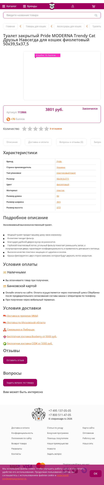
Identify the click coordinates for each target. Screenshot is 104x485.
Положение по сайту (21, 438)
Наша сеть (88, 443)
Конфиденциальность (22, 433)
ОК (95, 473)
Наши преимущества (57, 443)
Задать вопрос (54, 453)
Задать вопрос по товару (20, 382)
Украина (61, 167)
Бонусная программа (57, 433)
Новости (51, 448)
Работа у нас (89, 438)
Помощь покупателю (57, 438)
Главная (10, 26)
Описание (12, 142)
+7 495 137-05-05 (60, 410)
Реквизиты (16, 448)
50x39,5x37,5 (63, 178)
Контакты (16, 453)
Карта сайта (88, 427)
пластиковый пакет (66, 173)
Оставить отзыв (15, 360)
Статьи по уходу (55, 427)
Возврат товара (19, 443)
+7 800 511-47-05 (60, 415)
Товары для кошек (36, 26)
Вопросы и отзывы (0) (71, 142)
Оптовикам (88, 433)
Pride (59, 161)
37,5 (58, 207)
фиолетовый (63, 184)
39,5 (58, 201)
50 (58, 196)
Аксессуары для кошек (69, 26)
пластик (60, 190)
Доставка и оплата (38, 142)
